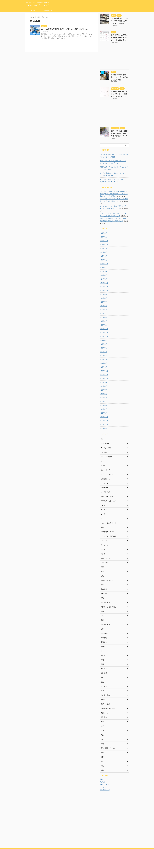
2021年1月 (103, 402)
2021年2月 (103, 398)
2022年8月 (103, 333)
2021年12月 (103, 360)
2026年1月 (103, 226)
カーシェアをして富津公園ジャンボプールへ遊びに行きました (63, 29)
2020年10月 (103, 413)
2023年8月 (103, 287)
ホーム (33, 10)
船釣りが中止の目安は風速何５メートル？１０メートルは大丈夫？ (120, 36)
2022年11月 (103, 321)
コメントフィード (105, 776)
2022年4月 (103, 348)
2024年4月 (103, 264)
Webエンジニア (48, 10)
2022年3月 (103, 352)
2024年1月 (103, 268)
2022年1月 (103, 356)
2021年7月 (103, 379)
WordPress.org (104, 779)
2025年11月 (103, 233)
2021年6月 (103, 383)
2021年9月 (103, 371)
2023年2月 (103, 310)
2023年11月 (103, 275)
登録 (101, 768)
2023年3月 (103, 306)
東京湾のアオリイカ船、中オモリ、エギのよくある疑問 (114, 162)
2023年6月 (103, 294)
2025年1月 (103, 249)
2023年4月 (103, 302)
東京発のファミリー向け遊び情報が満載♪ (77, 839)
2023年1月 (103, 314)
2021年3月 (103, 394)
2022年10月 (103, 325)
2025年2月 (103, 245)
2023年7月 (103, 291)
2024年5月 (103, 260)
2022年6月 (103, 340)
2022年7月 (103, 337)
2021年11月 (103, 363)
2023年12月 (103, 272)
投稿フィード (104, 773)
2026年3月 (103, 222)
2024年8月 (103, 256)
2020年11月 (103, 409)
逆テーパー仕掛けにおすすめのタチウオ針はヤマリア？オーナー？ (120, 128)
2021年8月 (103, 375)
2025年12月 (103, 229)
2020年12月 (103, 405)
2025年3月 (103, 241)
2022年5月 (103, 344)
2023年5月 (103, 298)
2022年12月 (103, 317)
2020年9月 (103, 417)
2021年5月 (103, 386)
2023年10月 (103, 279)
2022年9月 (103, 329)
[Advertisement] (114, 56)
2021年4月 (103, 390)
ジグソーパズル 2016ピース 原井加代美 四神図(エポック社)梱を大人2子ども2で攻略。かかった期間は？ (114, 187)
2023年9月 (103, 283)
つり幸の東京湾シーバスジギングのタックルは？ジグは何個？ (120, 20)
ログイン (102, 771)
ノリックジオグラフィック (38, 5)
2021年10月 (103, 367)
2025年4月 (103, 237)
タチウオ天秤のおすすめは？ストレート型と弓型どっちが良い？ (120, 89)
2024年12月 (103, 252)
